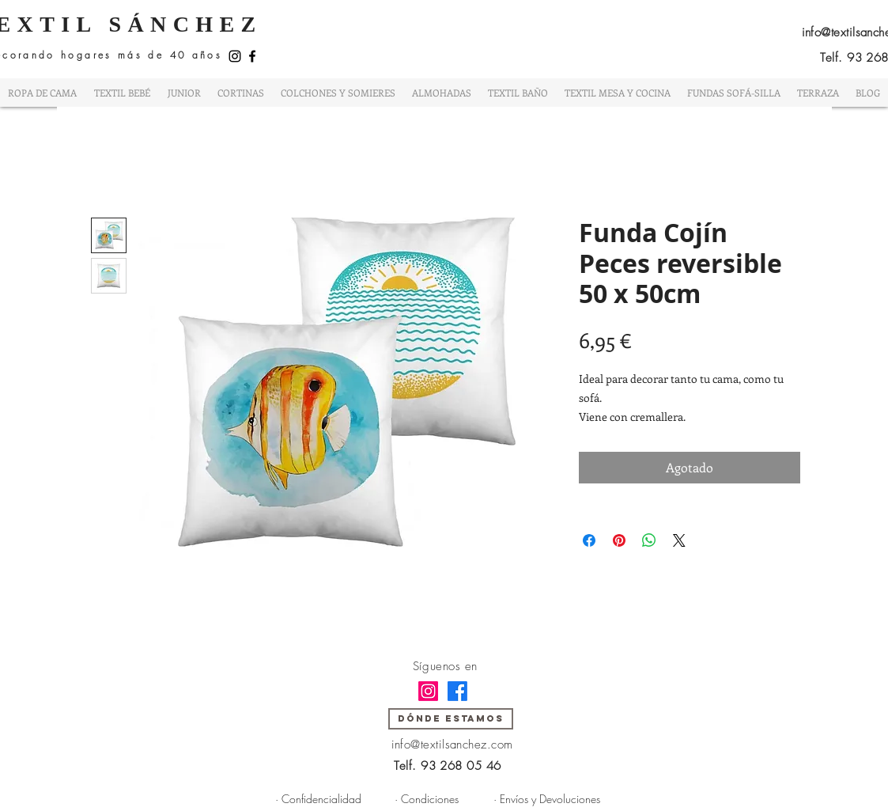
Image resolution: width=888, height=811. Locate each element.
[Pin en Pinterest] (619, 540)
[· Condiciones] (427, 799)
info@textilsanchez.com (452, 744)
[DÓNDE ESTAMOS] (450, 719)
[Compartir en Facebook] (589, 540)
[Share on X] (679, 540)
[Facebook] (252, 56)
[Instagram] (235, 56)
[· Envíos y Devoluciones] (547, 799)
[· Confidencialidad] (318, 799)
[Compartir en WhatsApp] (649, 540)
